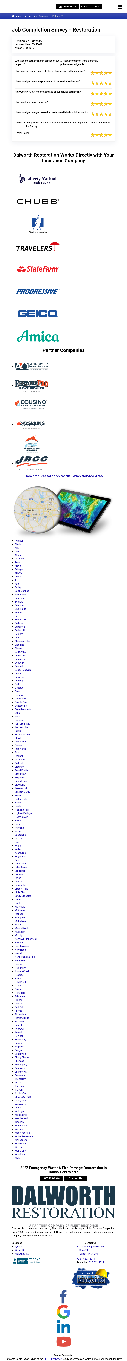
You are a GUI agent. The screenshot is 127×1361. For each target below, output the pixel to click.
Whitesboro (21, 1140)
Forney (18, 745)
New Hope (20, 949)
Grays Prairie (21, 781)
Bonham (19, 612)
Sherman (19, 1061)
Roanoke (19, 1025)
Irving (18, 831)
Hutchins (19, 827)
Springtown (21, 1071)
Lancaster (20, 870)
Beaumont (20, 598)
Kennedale (20, 852)
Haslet (18, 802)
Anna (17, 562)
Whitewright (21, 1143)
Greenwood (21, 788)
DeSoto (19, 695)
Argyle (18, 565)
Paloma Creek (22, 971)
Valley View (21, 1100)
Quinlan (18, 1003)
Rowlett (19, 1035)
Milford (18, 924)
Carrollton (20, 626)
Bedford (19, 601)
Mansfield (20, 906)
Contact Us (67, 6)
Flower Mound (22, 734)
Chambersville (22, 641)
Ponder (18, 989)
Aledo (18, 544)
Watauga (19, 1111)
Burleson (19, 623)
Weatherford (21, 1118)
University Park (23, 1096)
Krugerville (20, 856)
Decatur (19, 687)
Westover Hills (22, 1132)
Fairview (19, 720)
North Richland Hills (25, 957)
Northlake (20, 960)
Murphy (19, 935)
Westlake (20, 1122)
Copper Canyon (23, 669)
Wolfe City (20, 1150)
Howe (18, 820)
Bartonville (20, 594)
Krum (17, 860)
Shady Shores (22, 1057)
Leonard (19, 881)
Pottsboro (20, 992)
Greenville (20, 784)
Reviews (43, 16)
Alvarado (19, 558)
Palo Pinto (20, 967)
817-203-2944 (90, 6)
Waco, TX (19, 1250)
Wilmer (18, 1147)
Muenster (20, 931)
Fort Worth (20, 748)
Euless (18, 716)
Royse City (20, 1039)
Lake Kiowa (21, 867)
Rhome (18, 1010)
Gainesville (20, 759)
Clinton (18, 648)
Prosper (19, 1000)
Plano (18, 985)
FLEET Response (53, 1359)
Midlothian (20, 921)
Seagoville (20, 1053)
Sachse (19, 1043)
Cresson (19, 677)
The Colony (20, 1079)
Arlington (19, 569)
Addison (19, 540)
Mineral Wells (22, 928)
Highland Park (22, 809)
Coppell (19, 666)
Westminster (21, 1125)
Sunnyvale (20, 1075)
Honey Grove (21, 817)
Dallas (18, 684)
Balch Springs (22, 591)
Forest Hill (20, 741)
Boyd (17, 616)
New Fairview (22, 946)
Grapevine (20, 777)
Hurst (17, 824)
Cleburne (19, 644)
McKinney (20, 910)
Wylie (18, 1157)
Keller (18, 849)
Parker (18, 978)
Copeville (20, 662)
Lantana (19, 874)
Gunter (18, 795)
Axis (17, 580)
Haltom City (21, 799)
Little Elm (20, 892)
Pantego (19, 974)
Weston (19, 1129)
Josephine (20, 835)
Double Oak (21, 702)
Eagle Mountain (23, 709)
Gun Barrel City (22, 791)
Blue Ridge (20, 608)
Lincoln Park (21, 888)
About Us (30, 16)
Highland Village (23, 813)
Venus (18, 1107)
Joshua (18, 838)
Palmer (18, 964)
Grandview (20, 774)
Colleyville (20, 652)
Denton (18, 691)
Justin (18, 842)
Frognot (19, 756)
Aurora (18, 576)
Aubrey (18, 573)
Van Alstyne (21, 1104)
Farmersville (21, 727)
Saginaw (19, 1046)
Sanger (18, 1050)
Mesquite (20, 917)
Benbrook (20, 605)
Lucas (18, 899)
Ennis (17, 713)
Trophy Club (21, 1093)
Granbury (19, 766)
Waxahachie (21, 1114)
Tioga (18, 1082)
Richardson (20, 1014)
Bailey (18, 587)
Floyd (18, 738)
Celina (18, 637)
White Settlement (24, 1136)
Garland (19, 763)
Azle (17, 583)
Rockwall (19, 1028)
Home (16, 16)
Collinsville (20, 655)
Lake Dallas (21, 863)
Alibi (17, 547)
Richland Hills (22, 1018)
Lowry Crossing (23, 896)
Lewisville (20, 885)
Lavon (18, 878)
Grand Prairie (21, 770)
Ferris (18, 730)
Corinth (18, 673)
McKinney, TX (22, 1253)
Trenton (19, 1089)
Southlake (20, 1068)
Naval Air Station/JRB (26, 939)
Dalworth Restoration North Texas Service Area (63, 476)
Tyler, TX (19, 1246)
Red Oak (19, 1007)
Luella (18, 903)
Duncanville (21, 705)
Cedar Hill (20, 630)
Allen (17, 551)
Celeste (19, 634)
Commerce (20, 659)
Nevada (19, 942)
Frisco (18, 752)
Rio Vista (19, 1021)
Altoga (18, 555)
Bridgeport (20, 619)
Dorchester (20, 698)
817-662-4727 (96, 1262)
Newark (19, 953)
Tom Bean (20, 1086)
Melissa (19, 913)
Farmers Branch (23, 723)
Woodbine (20, 1154)
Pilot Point (20, 982)
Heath (18, 806)
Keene (18, 845)
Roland (18, 1032)
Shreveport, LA (22, 1064)
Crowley (19, 680)
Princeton (20, 996)
